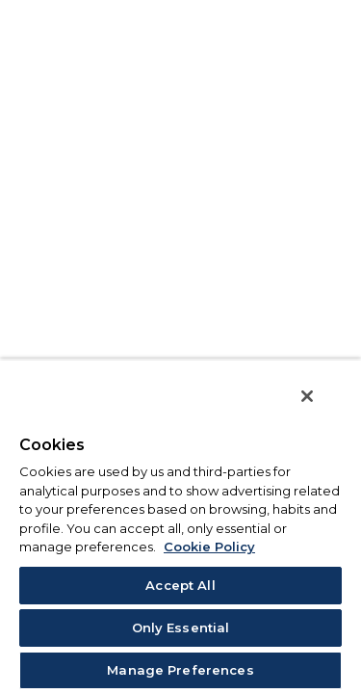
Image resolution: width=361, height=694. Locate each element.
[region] (180, 532)
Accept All (180, 585)
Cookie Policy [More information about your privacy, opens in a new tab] (209, 546)
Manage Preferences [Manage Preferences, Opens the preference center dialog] (180, 670)
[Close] (320, 408)
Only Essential (181, 627)
